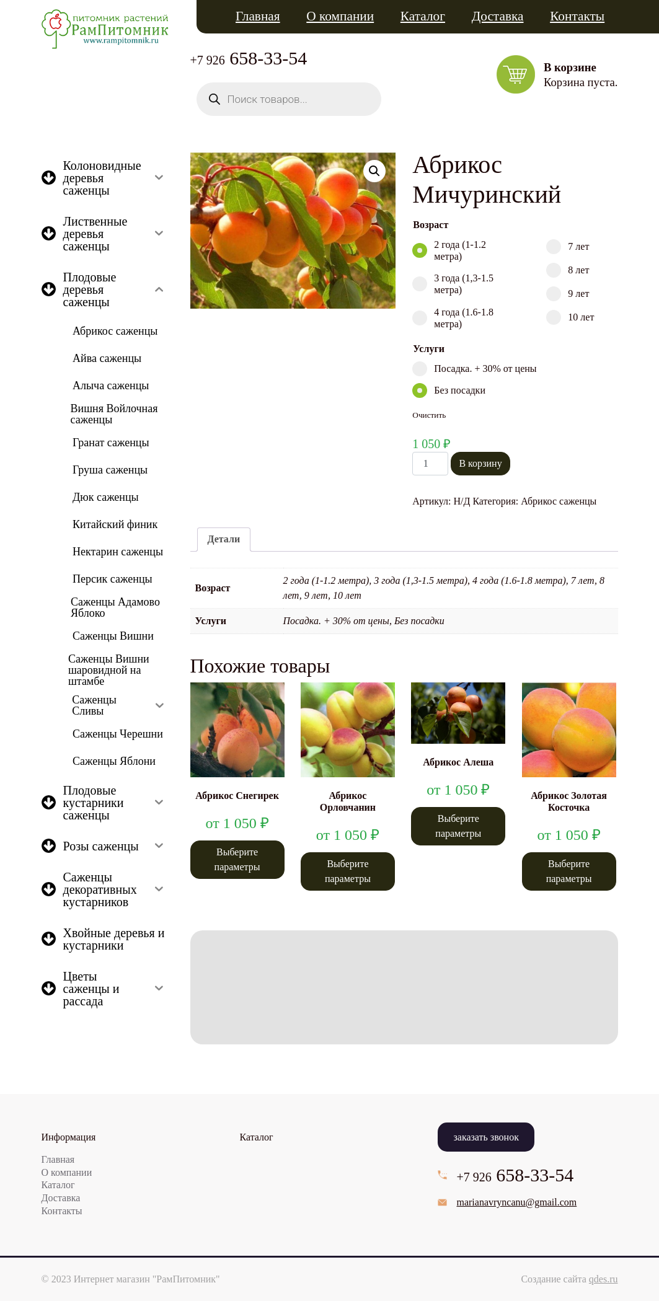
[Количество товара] (430, 463)
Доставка (498, 16)
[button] (374, 171)
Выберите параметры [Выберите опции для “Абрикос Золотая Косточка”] (569, 871)
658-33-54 (248, 58)
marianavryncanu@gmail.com (516, 1202)
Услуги (428, 348)
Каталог (422, 16)
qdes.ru (603, 1279)
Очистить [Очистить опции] (429, 415)
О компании (340, 16)
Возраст (430, 224)
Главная (258, 16)
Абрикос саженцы (558, 501)
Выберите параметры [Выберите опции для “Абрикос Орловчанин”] (348, 871)
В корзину (480, 463)
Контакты (577, 16)
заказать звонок (485, 1137)
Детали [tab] (224, 539)
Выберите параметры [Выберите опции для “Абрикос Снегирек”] (237, 859)
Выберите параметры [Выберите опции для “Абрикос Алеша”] (458, 826)
